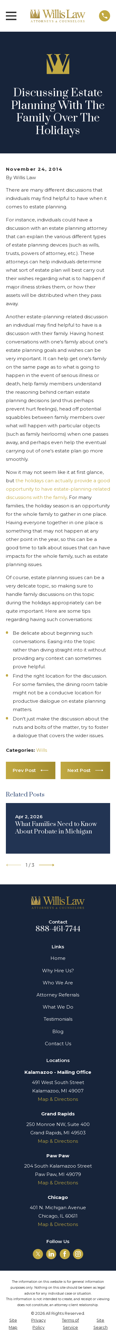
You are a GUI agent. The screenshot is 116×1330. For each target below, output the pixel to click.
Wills (41, 750)
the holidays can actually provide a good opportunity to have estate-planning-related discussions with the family (58, 489)
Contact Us (58, 1043)
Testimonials (58, 1019)
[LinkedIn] (51, 1254)
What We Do (58, 1007)
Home (58, 958)
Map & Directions (58, 1099)
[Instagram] (78, 1254)
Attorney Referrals (58, 995)
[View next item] (46, 865)
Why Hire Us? (58, 971)
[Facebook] (64, 1254)
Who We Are (58, 983)
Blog (57, 1031)
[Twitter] (38, 1254)
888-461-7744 (58, 929)
